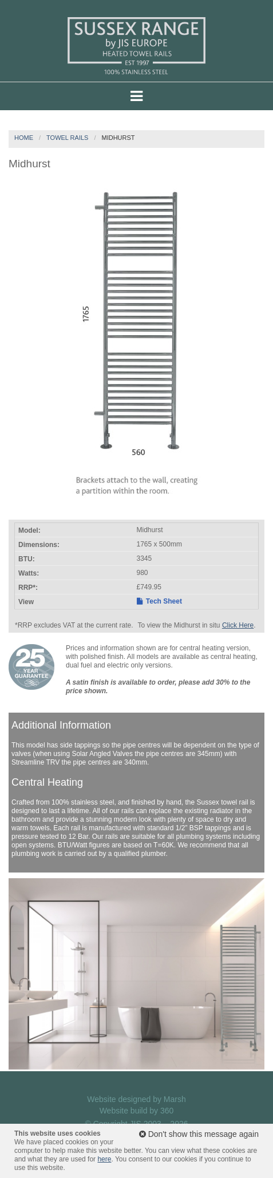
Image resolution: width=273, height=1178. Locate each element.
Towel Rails (67, 137)
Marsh (175, 1099)
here (104, 1159)
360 (166, 1110)
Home (23, 137)
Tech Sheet (159, 601)
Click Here (238, 625)
